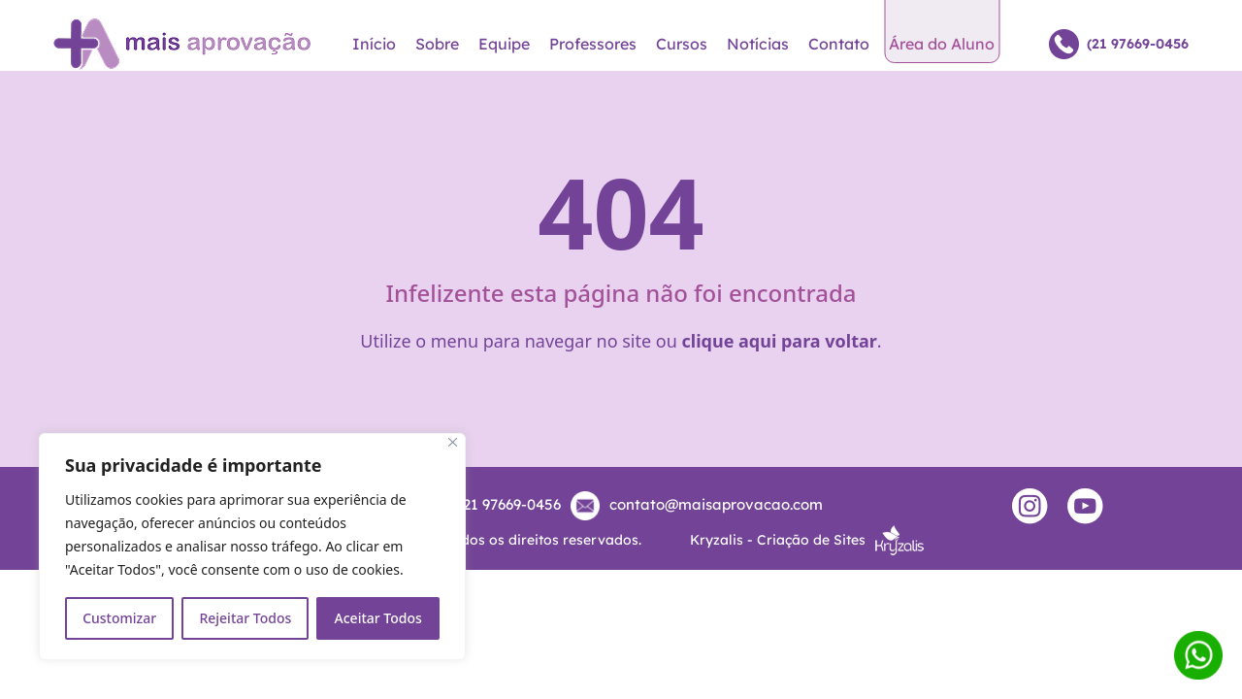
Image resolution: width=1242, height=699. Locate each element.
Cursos (681, 44)
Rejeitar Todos (245, 618)
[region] (252, 546)
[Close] (452, 442)
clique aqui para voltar (779, 340)
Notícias (758, 44)
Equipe (504, 44)
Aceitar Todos (378, 618)
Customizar (119, 618)
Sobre (437, 44)
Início (374, 44)
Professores (593, 44)
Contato (838, 44)
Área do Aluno (942, 44)
